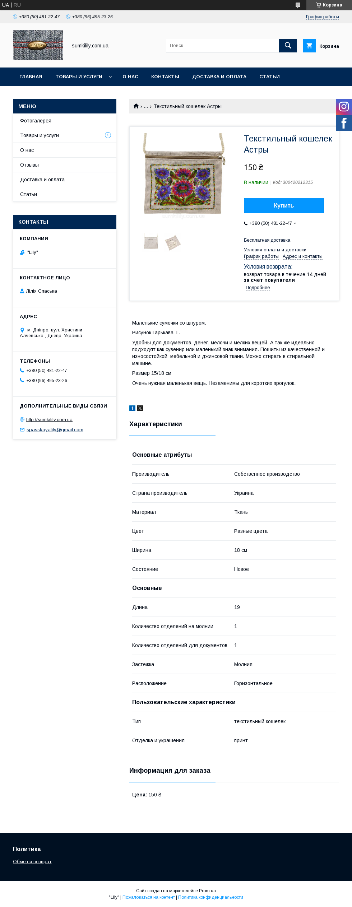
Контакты (165, 76)
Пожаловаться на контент (148, 897)
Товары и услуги (78, 76)
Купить (284, 206)
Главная (30, 76)
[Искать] (288, 45)
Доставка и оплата (219, 76)
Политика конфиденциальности (210, 897)
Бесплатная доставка (267, 240)
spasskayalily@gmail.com (55, 429)
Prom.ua (207, 890)
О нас (130, 76)
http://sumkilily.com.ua (49, 419)
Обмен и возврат (43, 95)
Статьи (269, 76)
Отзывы (29, 165)
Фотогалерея (35, 121)
